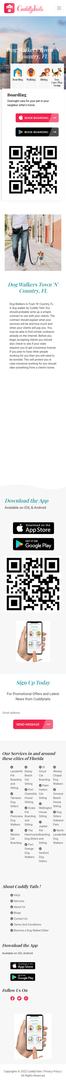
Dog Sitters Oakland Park (58, 818)
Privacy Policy (52, 1071)
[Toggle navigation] (59, 8)
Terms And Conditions (25, 924)
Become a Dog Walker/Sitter (29, 930)
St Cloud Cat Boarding (44, 773)
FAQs (15, 895)
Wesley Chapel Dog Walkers (58, 775)
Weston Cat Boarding (15, 836)
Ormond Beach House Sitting (58, 798)
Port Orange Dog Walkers (29, 851)
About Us (17, 907)
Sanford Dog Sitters (44, 855)
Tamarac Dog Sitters (15, 800)
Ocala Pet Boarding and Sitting (30, 816)
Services (17, 901)
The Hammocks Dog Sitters (32, 834)
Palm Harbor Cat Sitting (44, 792)
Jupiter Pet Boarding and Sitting (44, 832)
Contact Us (19, 918)
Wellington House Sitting (45, 810)
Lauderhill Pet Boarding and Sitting (16, 778)
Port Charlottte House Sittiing (31, 796)
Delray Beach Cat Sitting (29, 775)
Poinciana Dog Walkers (16, 818)
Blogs (15, 912)
